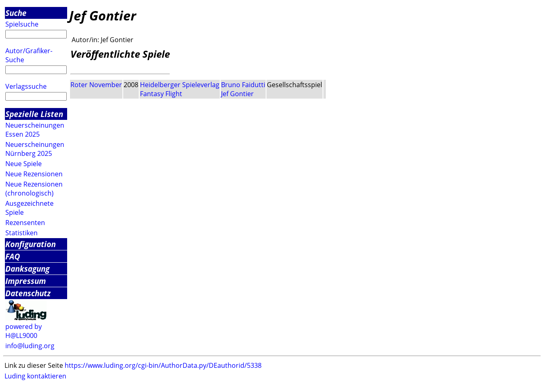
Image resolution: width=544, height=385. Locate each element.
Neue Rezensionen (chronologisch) (34, 189)
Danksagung (27, 268)
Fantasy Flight (161, 93)
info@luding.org (29, 345)
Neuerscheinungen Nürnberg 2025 (34, 149)
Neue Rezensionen (34, 173)
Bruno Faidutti (243, 84)
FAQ (12, 256)
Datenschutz (28, 293)
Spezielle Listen (34, 113)
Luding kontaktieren (35, 375)
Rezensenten (25, 222)
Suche (16, 12)
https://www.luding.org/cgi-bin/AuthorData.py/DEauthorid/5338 (163, 365)
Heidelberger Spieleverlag (179, 84)
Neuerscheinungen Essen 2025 (34, 130)
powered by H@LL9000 (23, 331)
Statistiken (21, 232)
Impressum (25, 280)
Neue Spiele (23, 163)
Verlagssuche (26, 86)
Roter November (96, 84)
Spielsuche (21, 24)
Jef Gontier (237, 93)
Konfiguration (30, 244)
